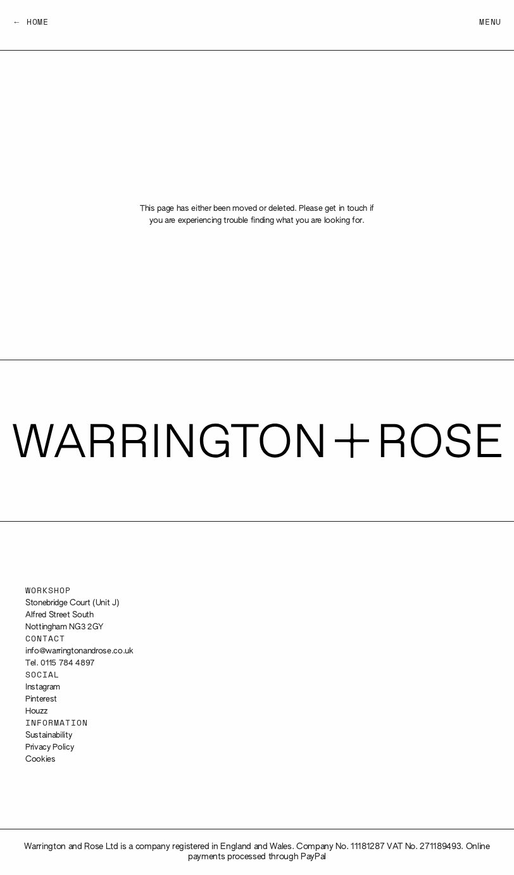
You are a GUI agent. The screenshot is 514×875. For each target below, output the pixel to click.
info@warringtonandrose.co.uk (79, 651)
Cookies (40, 759)
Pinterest (41, 699)
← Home (31, 22)
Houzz (36, 711)
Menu (490, 22)
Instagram (42, 687)
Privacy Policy (49, 747)
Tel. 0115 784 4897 (60, 663)
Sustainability (48, 735)
